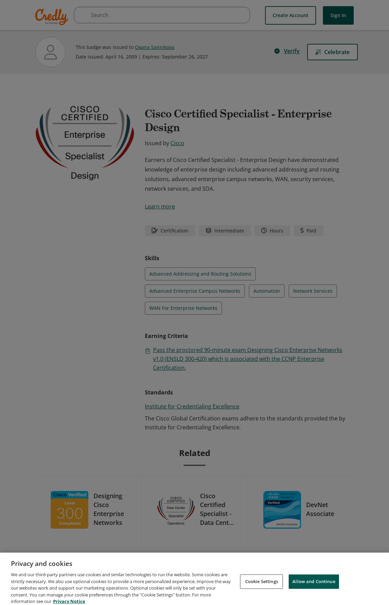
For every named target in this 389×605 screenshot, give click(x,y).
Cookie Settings (261, 588)
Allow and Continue (313, 588)
